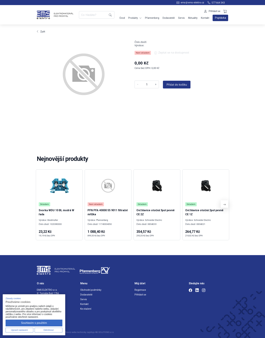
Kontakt (205, 18)
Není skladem (143, 52)
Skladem (44, 204)
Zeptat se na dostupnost (171, 53)
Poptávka (220, 17)
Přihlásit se (140, 294)
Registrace (140, 290)
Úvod (122, 18)
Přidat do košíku (176, 84)
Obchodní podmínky (90, 290)
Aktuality (193, 18)
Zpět (41, 31)
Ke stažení (85, 308)
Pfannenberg (152, 18)
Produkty (135, 18)
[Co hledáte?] (93, 15)
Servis (181, 18)
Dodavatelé (169, 18)
